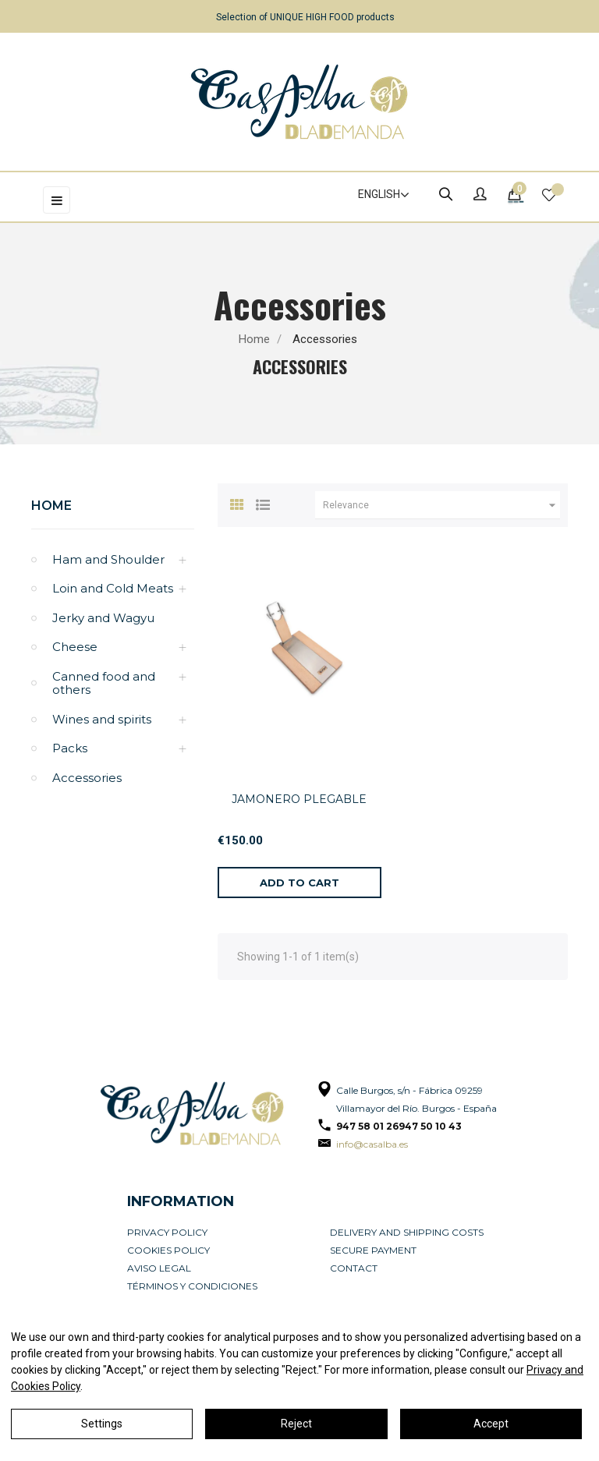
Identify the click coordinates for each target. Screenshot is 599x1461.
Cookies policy (168, 1250)
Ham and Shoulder (108, 559)
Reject (296, 1423)
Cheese (74, 646)
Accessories (87, 777)
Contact (353, 1268)
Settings (101, 1423)
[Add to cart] (299, 882)
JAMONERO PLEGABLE (299, 799)
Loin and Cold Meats (112, 588)
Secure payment (373, 1250)
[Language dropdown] (376, 195)
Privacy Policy (167, 1232)
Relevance (441, 505)
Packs (69, 748)
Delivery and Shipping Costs (407, 1232)
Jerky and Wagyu (103, 617)
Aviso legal (159, 1268)
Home (51, 505)
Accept (491, 1423)
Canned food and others (103, 683)
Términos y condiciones (192, 1286)
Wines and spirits (101, 719)
